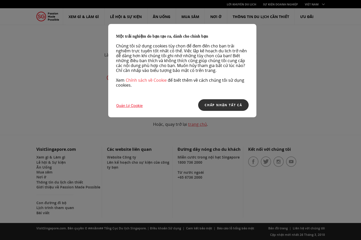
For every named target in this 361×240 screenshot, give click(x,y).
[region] (182, 70)
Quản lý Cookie (129, 105)
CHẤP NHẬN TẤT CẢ (223, 105)
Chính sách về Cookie (146, 80)
